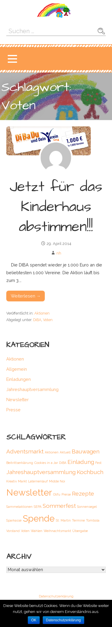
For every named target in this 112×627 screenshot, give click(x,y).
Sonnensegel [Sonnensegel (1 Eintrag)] (87, 506)
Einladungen (18, 379)
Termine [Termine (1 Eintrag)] (78, 520)
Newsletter (17, 399)
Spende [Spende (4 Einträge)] (39, 518)
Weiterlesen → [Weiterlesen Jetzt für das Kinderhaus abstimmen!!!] (26, 295)
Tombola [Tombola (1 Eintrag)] (92, 520)
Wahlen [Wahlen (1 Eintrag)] (36, 531)
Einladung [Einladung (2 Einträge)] (80, 462)
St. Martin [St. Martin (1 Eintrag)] (63, 520)
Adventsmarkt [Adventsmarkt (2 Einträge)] (25, 451)
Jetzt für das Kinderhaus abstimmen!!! (56, 207)
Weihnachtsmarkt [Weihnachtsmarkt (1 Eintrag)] (57, 531)
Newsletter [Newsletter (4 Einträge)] (29, 492)
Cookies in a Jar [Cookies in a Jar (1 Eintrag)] (46, 462)
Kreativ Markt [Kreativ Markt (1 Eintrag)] (16, 481)
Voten (48, 320)
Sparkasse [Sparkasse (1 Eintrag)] (14, 520)
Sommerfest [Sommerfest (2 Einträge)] (59, 505)
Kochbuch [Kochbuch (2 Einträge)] (90, 472)
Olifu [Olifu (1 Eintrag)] (56, 494)
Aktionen (42, 313)
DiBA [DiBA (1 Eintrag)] (62, 462)
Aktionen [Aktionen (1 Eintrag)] (52, 452)
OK (33, 620)
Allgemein (16, 369)
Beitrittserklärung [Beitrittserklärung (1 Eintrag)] (19, 462)
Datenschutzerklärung (56, 596)
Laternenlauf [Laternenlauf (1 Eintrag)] (38, 481)
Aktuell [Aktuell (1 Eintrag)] (65, 452)
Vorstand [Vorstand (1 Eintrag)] (13, 531)
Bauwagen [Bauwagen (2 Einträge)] (85, 451)
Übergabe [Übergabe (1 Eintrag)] (80, 531)
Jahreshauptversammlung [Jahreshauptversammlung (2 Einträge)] (41, 472)
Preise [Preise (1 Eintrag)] (66, 494)
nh (58, 253)
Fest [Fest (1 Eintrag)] (98, 462)
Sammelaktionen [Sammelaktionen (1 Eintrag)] (19, 506)
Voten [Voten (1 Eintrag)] (25, 531)
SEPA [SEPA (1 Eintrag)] (38, 506)
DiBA (37, 320)
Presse (13, 409)
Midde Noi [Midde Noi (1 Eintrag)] (57, 481)
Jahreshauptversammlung (32, 389)
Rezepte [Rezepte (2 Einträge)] (83, 493)
